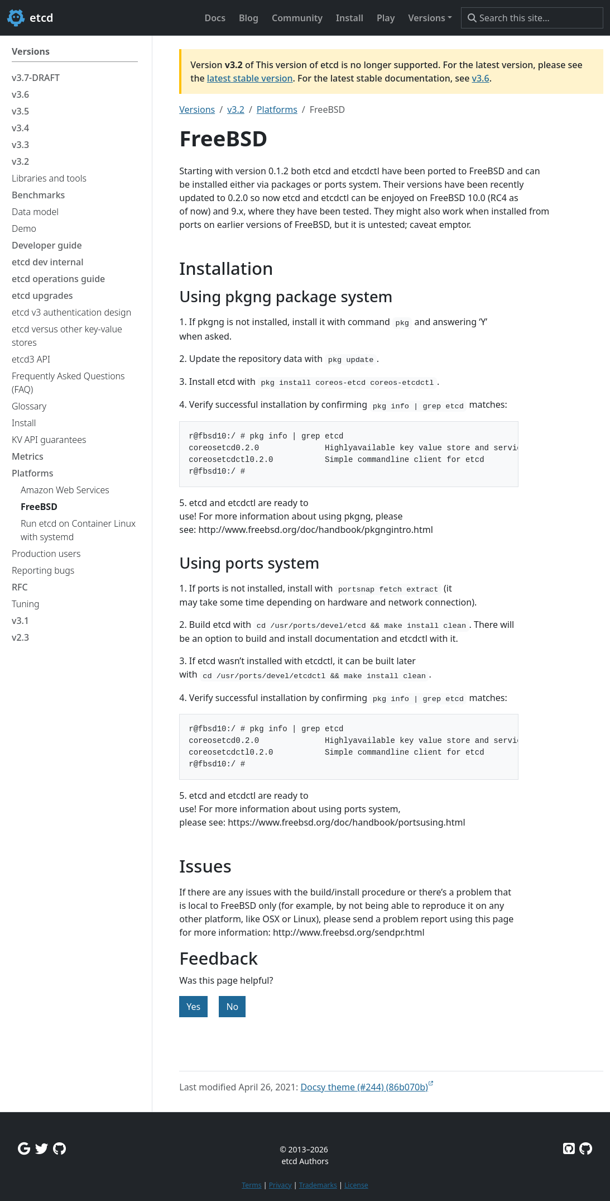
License (356, 1185)
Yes (193, 1006)
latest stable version (250, 78)
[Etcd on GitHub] (569, 1148)
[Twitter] (42, 1148)
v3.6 (480, 78)
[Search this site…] (532, 17)
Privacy (280, 1185)
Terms (251, 1185)
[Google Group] (24, 1148)
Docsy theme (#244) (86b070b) (364, 1087)
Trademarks (318, 1185)
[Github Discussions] (59, 1148)
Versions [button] (426, 18)
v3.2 (235, 109)
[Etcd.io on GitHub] (585, 1148)
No (232, 1006)
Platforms (277, 109)
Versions (197, 109)
